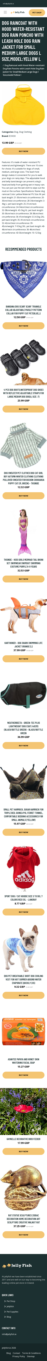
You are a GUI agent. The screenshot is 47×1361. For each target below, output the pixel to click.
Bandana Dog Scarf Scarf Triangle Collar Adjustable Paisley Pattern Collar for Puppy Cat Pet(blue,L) (23, 310)
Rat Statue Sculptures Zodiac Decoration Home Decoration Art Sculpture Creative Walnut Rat (23, 1219)
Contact (16, 1353)
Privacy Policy (18, 1356)
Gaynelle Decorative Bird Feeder (23, 1138)
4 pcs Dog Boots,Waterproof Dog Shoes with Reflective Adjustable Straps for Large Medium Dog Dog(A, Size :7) (23, 393)
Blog (9, 1316)
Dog (16, 132)
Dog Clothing (25, 132)
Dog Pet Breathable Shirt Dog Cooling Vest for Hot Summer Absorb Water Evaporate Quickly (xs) (23, 979)
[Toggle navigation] (5, 12)
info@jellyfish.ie (8, 4)
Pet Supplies (12, 1311)
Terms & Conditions (31, 1353)
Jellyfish (10, 1306)
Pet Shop (36, 12)
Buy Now (23, 151)
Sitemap (31, 1356)
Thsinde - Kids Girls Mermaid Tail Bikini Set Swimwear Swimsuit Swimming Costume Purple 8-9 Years (23, 563)
